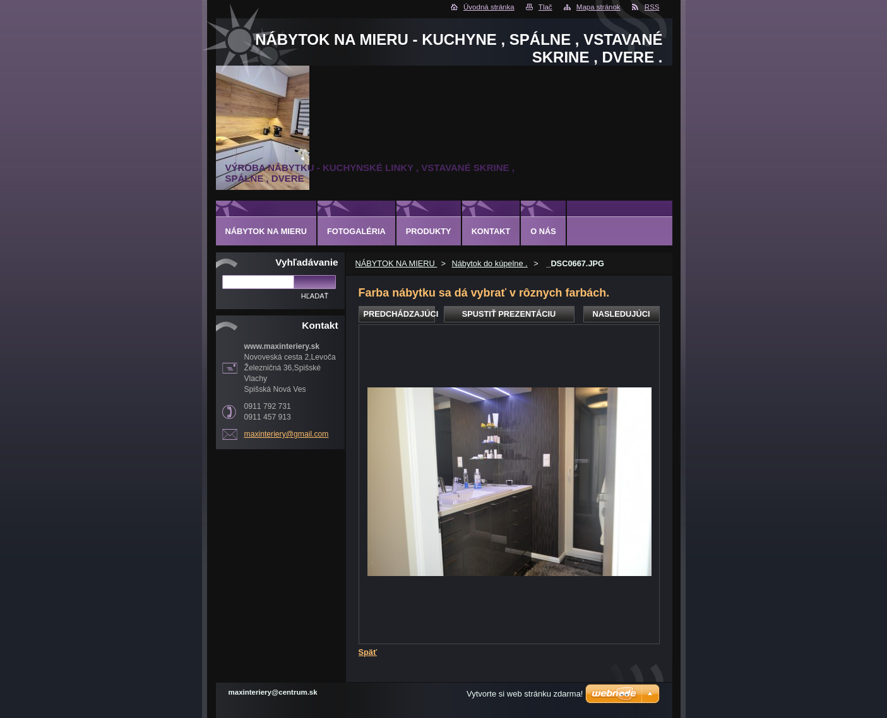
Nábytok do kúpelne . (489, 263)
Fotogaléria (356, 231)
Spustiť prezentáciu (509, 314)
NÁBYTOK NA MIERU (396, 263)
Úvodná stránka (489, 7)
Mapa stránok (598, 7)
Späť (368, 652)
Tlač (545, 7)
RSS (652, 7)
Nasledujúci (621, 314)
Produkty (428, 231)
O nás (543, 231)
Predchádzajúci (399, 314)
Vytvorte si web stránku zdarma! (525, 693)
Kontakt (491, 231)
